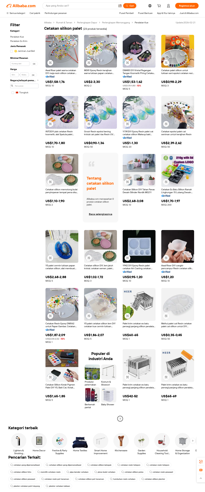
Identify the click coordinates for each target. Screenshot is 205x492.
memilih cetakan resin (49, 472)
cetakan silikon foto (20, 472)
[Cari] (129, 5)
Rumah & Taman (64, 22)
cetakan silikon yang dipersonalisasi (63, 465)
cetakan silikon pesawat (22, 479)
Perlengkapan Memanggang (116, 22)
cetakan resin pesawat (161, 472)
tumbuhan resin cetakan (122, 479)
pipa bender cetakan (77, 472)
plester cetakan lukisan (58, 486)
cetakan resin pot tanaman (55, 479)
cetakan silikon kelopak (99, 465)
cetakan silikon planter (153, 479)
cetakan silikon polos (132, 472)
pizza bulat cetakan (104, 472)
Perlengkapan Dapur (87, 22)
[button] (120, 6)
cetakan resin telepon (128, 465)
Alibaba (47, 22)
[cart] (159, 6)
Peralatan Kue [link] (141, 22)
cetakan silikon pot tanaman (89, 479)
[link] (201, 461)
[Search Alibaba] (80, 6)
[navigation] (24, 221)
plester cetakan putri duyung (25, 486)
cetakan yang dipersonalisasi (25, 465)
